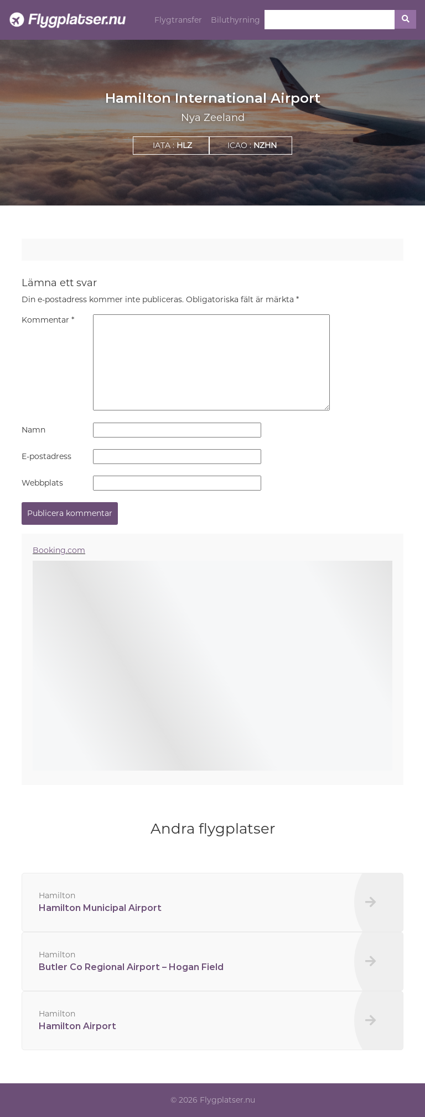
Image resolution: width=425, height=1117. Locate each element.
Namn (33, 430)
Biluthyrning (235, 20)
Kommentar (48, 320)
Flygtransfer (178, 20)
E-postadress (46, 456)
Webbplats (42, 483)
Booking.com (59, 550)
